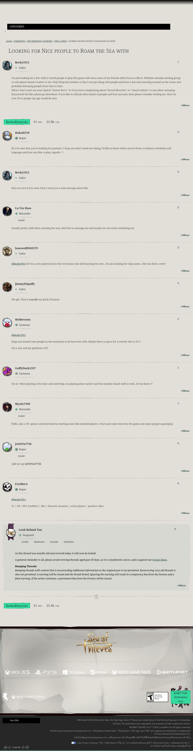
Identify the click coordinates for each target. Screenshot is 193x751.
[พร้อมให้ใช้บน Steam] (98, 672)
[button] (88, 27)
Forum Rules (159, 560)
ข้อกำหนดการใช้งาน (115, 743)
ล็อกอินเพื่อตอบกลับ (17, 122)
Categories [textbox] (17, 26)
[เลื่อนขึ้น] (9, 747)
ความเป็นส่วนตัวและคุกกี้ (138, 743)
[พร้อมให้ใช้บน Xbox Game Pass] (131, 672)
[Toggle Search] (14, 31)
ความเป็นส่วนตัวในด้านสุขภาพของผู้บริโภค (170, 746)
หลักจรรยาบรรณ (161, 743)
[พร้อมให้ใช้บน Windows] (73, 672)
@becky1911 (18, 264)
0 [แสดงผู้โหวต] (178, 132)
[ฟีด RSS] (4, 41)
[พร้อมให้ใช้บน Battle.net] (172, 672)
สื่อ (101, 743)
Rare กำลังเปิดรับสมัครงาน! (181, 697)
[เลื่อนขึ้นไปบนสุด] (5, 747)
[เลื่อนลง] (23, 747)
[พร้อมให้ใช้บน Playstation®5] (46, 672)
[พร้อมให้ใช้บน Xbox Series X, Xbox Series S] (17, 672)
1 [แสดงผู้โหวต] (178, 62)
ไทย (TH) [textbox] (14, 720)
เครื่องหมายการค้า (179, 743)
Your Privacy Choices (87, 743)
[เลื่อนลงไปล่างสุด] (27, 747)
